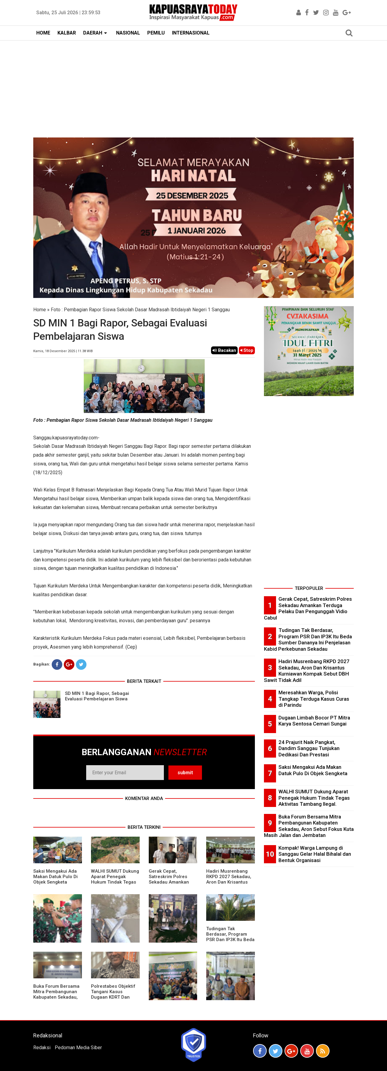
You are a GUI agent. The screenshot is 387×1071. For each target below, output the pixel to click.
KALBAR (66, 33)
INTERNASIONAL (191, 33)
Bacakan (224, 350)
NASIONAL (128, 33)
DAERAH (92, 33)
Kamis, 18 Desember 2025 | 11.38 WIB (63, 351)
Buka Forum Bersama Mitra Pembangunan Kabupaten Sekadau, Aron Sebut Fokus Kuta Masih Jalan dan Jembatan (56, 999)
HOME (43, 33)
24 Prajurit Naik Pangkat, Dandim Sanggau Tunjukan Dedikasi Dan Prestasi (309, 748)
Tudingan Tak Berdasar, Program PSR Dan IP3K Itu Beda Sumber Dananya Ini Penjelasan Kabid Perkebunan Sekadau (230, 942)
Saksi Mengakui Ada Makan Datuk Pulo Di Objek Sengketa (55, 876)
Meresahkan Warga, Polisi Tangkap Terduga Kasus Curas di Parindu (313, 698)
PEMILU (156, 33)
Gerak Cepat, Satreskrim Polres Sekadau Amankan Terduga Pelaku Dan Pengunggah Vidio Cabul (170, 884)
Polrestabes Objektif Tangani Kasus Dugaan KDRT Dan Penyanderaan (113, 994)
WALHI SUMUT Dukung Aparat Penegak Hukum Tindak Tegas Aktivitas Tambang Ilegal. (115, 882)
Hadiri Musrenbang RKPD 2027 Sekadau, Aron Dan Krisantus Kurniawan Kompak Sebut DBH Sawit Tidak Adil (228, 884)
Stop (246, 350)
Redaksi (41, 1047)
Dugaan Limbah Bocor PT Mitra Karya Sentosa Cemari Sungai (314, 721)
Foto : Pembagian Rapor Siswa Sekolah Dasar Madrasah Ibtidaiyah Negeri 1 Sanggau (140, 309)
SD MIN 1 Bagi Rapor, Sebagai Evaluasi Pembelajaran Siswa (97, 696)
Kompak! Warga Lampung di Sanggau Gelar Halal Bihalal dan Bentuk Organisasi (314, 854)
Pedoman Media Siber (78, 1047)
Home (39, 309)
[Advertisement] (193, 86)
